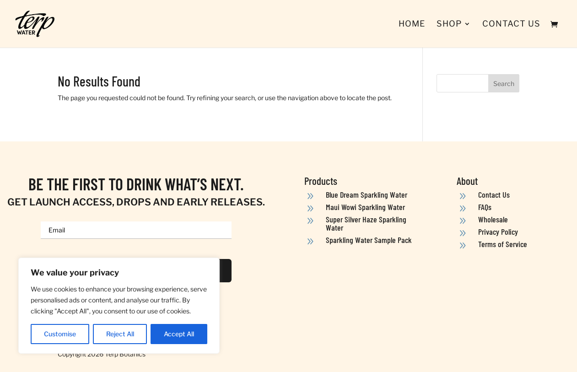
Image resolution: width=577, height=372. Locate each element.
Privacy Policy (498, 231)
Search (503, 83)
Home (412, 24)
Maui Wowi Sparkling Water (365, 207)
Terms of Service (502, 244)
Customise (60, 334)
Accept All (179, 334)
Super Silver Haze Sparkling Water (366, 223)
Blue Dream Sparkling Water (366, 194)
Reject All (120, 334)
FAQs (484, 207)
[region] (119, 306)
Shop (449, 24)
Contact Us (511, 24)
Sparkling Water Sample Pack (369, 240)
